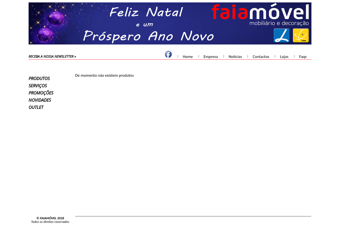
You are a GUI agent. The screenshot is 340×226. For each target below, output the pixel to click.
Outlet (36, 107)
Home (188, 56)
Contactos (261, 56)
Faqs (303, 56)
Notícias (235, 56)
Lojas (284, 56)
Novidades (40, 100)
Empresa (211, 56)
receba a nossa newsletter (51, 56)
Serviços (38, 85)
